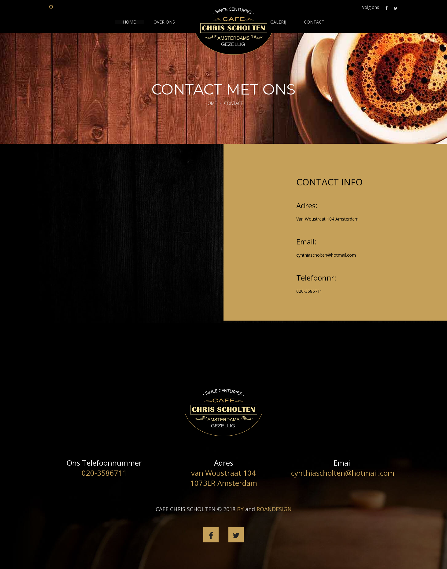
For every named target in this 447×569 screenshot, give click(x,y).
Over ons (164, 22)
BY (240, 509)
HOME (129, 22)
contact (314, 22)
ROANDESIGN (274, 509)
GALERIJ (278, 22)
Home (211, 103)
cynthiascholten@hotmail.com (326, 255)
